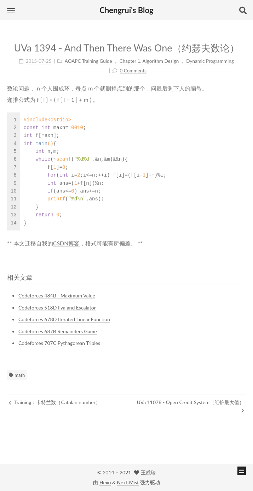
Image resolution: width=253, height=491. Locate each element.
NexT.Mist (128, 482)
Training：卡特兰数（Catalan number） (54, 402)
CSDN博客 (66, 242)
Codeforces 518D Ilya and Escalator (57, 308)
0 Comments (133, 69)
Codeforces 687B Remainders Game (57, 331)
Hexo (105, 482)
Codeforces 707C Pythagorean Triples (59, 343)
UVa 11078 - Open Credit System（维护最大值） (190, 406)
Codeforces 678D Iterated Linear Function (64, 319)
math (17, 375)
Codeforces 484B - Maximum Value (56, 295)
